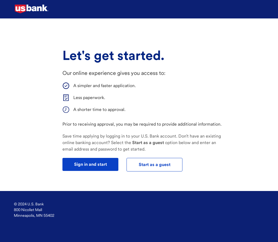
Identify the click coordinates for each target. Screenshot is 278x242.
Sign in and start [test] (90, 164)
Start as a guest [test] (154, 164)
